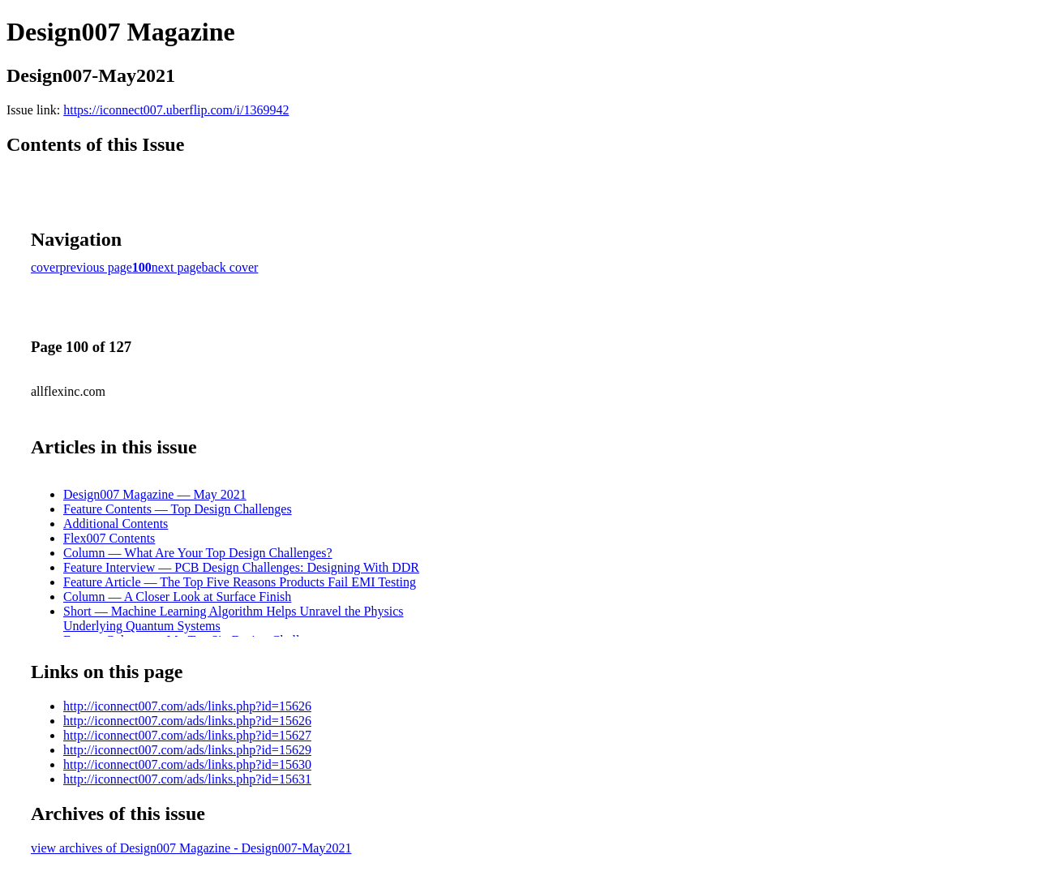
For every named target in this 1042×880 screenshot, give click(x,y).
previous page (96, 267)
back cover (230, 267)
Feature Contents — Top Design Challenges (177, 509)
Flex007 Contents (109, 538)
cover (45, 267)
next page (177, 267)
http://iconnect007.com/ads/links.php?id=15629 (187, 750)
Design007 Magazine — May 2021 (155, 494)
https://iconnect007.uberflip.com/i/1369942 (176, 110)
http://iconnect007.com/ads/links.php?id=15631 (187, 779)
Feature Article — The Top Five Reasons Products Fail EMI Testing (239, 582)
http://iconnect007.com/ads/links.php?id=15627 (187, 735)
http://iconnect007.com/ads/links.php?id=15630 (187, 764)
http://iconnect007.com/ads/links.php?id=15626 (187, 706)
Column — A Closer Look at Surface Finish (177, 596)
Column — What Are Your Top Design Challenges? (197, 553)
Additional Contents (115, 523)
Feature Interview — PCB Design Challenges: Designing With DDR (241, 567)
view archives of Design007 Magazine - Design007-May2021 (191, 848)
